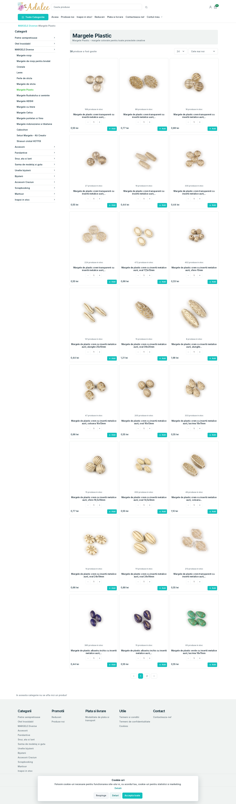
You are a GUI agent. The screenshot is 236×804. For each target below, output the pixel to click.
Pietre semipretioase (39, 37)
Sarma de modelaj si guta (39, 164)
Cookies (123, 726)
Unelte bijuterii (39, 170)
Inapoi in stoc (39, 199)
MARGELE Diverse (27, 25)
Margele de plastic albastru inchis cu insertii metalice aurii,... (94, 651)
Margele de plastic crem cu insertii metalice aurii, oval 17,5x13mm (144, 268)
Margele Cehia (29, 112)
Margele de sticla (30, 84)
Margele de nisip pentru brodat (38, 61)
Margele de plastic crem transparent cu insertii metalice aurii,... (93, 115)
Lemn (24, 72)
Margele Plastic (29, 89)
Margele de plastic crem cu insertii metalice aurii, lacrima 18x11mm (194, 422)
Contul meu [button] (153, 16)
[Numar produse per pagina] (180, 51)
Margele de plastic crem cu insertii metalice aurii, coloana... (194, 498)
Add (112, 128)
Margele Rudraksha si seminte (37, 95)
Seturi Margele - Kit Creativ (36, 135)
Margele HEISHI (29, 101)
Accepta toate (132, 795)
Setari (115, 795)
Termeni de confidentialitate (134, 721)
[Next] (154, 676)
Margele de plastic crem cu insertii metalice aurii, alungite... (194, 345)
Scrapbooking (39, 188)
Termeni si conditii (129, 717)
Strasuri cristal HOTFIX (33, 141)
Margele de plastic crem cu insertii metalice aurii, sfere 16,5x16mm (93, 498)
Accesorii (39, 147)
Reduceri (100, 16)
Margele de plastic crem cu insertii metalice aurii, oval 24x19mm (93, 575)
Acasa (54, 16)
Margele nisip (28, 55)
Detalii (118, 788)
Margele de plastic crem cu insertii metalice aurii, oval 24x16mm (144, 575)
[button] (215, 7)
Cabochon (26, 129)
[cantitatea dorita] (93, 122)
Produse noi (67, 16)
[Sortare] (203, 51)
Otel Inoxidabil (39, 43)
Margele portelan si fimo (34, 118)
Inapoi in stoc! (84, 16)
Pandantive (39, 152)
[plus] (99, 122)
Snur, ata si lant (39, 158)
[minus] (88, 122)
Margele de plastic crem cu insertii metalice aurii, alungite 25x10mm (93, 345)
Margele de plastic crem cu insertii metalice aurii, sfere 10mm (194, 268)
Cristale (25, 67)
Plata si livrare (115, 16)
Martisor (39, 194)
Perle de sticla (29, 78)
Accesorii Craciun (39, 182)
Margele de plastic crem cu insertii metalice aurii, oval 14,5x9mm (144, 498)
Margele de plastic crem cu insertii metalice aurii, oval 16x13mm (144, 422)
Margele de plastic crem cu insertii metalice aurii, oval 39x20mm (144, 345)
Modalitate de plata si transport (97, 719)
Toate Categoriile (33, 17)
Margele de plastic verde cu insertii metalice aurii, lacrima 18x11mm (194, 651)
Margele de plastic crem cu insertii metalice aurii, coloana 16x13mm (93, 422)
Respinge (101, 795)
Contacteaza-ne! (135, 16)
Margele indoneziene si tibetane (39, 124)
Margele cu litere (30, 107)
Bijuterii (39, 176)
